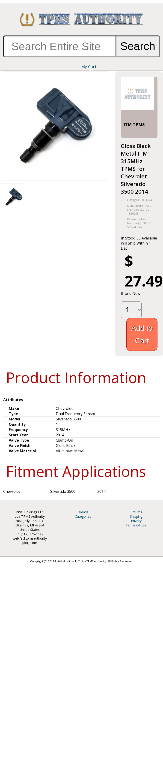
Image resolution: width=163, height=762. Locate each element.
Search (137, 46)
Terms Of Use (136, 525)
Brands (83, 512)
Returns (136, 512)
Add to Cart (142, 334)
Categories (83, 516)
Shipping (136, 516)
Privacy (136, 521)
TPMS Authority (81, 19)
